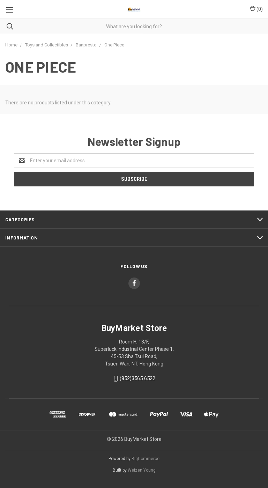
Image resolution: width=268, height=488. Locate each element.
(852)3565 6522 (137, 378)
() (256, 9)
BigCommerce (145, 458)
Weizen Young (142, 470)
